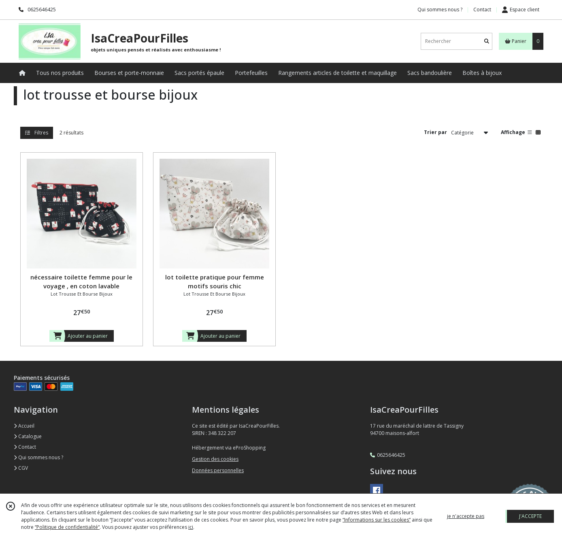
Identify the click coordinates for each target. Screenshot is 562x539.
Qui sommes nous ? (38, 457)
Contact (482, 9)
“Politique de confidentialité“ (67, 527)
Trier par (435, 132)
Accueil (24, 425)
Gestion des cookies (215, 459)
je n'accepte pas (465, 516)
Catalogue (28, 436)
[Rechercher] (486, 41)
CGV (21, 467)
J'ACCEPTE (530, 516)
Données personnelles (218, 470)
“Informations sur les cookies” (377, 519)
